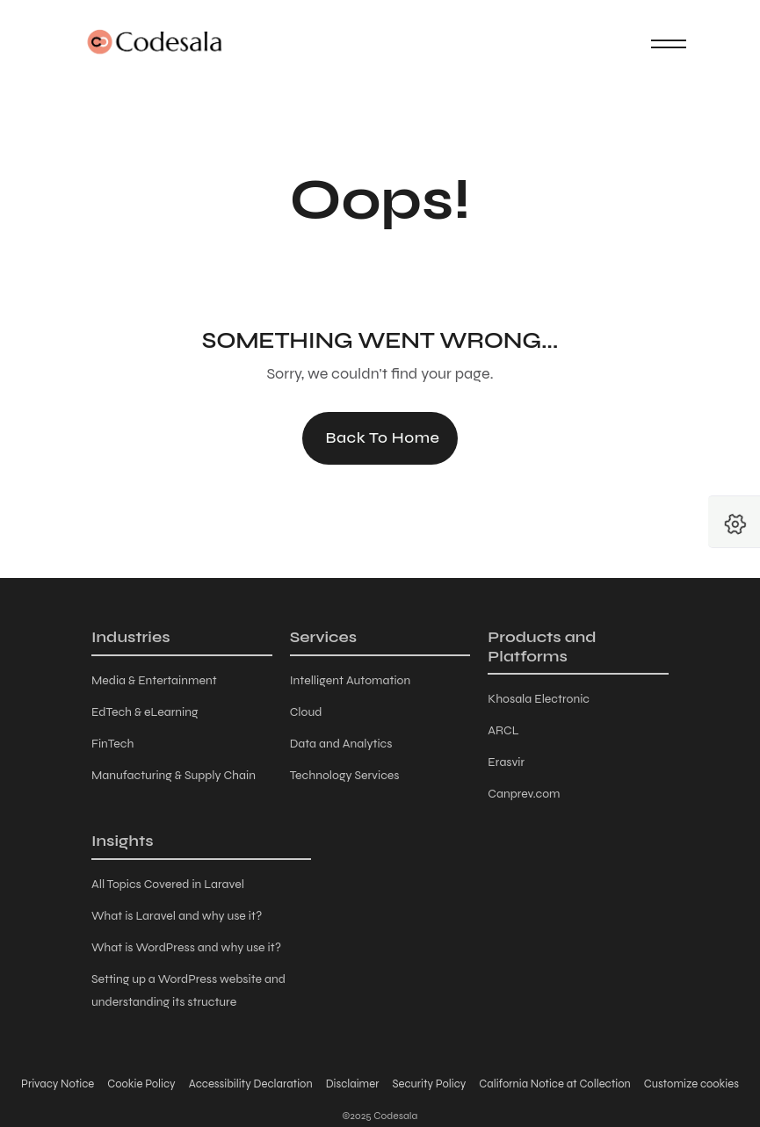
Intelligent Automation (350, 680)
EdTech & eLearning (144, 711)
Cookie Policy (141, 1084)
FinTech (112, 743)
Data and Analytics (341, 743)
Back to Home (382, 437)
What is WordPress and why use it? (186, 947)
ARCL (503, 730)
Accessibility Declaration (251, 1084)
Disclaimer (353, 1084)
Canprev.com (524, 793)
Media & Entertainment (154, 680)
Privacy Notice (57, 1084)
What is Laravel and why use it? (176, 915)
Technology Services (345, 775)
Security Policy (429, 1084)
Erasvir (506, 762)
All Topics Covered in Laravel (167, 884)
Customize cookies (691, 1084)
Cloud (306, 711)
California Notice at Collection (554, 1084)
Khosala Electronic (539, 698)
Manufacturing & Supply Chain (173, 775)
